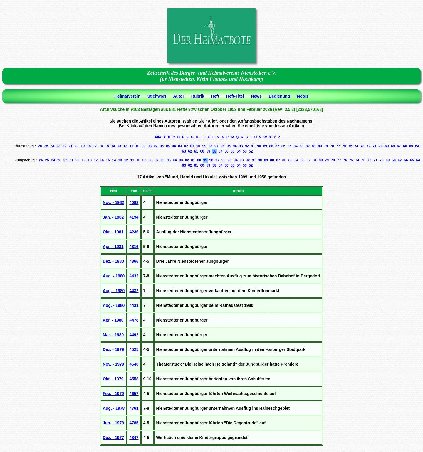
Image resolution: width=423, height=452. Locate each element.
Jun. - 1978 (113, 423)
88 (271, 146)
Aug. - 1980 (114, 276)
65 (411, 146)
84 (295, 146)
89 (265, 146)
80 (320, 146)
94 (234, 146)
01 (192, 146)
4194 (133, 217)
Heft (215, 96)
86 (283, 146)
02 (186, 146)
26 (40, 146)
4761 (133, 408)
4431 (133, 305)
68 (393, 146)
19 (83, 146)
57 (220, 151)
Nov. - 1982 (113, 202)
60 (202, 151)
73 (362, 146)
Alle (158, 137)
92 (247, 146)
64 (417, 146)
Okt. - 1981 (113, 232)
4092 (133, 202)
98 (210, 146)
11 (131, 146)
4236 (133, 232)
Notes (302, 96)
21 (70, 146)
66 (405, 146)
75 (350, 146)
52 (251, 151)
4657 (133, 393)
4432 (133, 290)
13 (119, 146)
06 (162, 146)
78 (332, 146)
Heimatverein (127, 96)
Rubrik (197, 96)
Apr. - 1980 (113, 320)
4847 (133, 437)
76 (344, 146)
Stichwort (156, 96)
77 (338, 146)
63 (184, 151)
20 (76, 146)
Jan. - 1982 (113, 217)
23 (58, 146)
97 (216, 146)
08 (150, 146)
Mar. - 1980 (113, 334)
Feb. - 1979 (113, 393)
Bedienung (279, 96)
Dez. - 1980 (113, 261)
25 (46, 146)
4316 (133, 246)
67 (399, 146)
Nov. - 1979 (113, 364)
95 (229, 146)
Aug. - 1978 (114, 408)
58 (214, 151)
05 (168, 146)
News (256, 96)
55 (232, 151)
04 (174, 146)
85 (289, 146)
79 (326, 146)
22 (64, 146)
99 (204, 146)
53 (244, 151)
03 (180, 146)
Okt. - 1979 (113, 378)
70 (380, 146)
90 (259, 146)
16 (101, 146)
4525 (133, 349)
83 (301, 146)
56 (226, 151)
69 (387, 146)
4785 (133, 423)
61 (196, 151)
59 (208, 151)
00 (198, 146)
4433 (133, 276)
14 (113, 146)
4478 (133, 320)
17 (95, 146)
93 (241, 146)
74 (356, 146)
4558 (133, 378)
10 (137, 146)
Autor (178, 96)
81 (314, 146)
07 (155, 146)
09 (143, 146)
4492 (133, 334)
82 (308, 146)
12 (125, 146)
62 (190, 151)
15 (107, 146)
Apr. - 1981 (113, 246)
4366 (133, 261)
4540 (133, 364)
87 (277, 146)
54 (239, 151)
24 (52, 146)
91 (253, 146)
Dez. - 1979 (113, 349)
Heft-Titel (235, 96)
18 (89, 146)
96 (222, 146)
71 (375, 146)
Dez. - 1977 (113, 437)
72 (368, 146)
